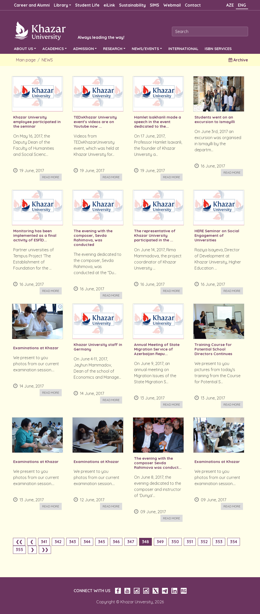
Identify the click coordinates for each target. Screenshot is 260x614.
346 (116, 541)
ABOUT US (23, 48)
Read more (50, 177)
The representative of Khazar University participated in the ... (154, 235)
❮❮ (19, 541)
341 (44, 541)
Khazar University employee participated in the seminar (37, 122)
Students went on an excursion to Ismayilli (214, 119)
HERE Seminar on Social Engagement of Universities (216, 235)
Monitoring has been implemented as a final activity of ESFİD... (34, 235)
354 (233, 541)
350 (175, 541)
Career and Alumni (32, 5)
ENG (242, 5)
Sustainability (132, 5)
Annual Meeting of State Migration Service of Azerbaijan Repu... (157, 349)
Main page (26, 59)
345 (101, 541)
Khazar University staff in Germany (98, 347)
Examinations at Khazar (36, 348)
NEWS (47, 59)
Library (61, 5)
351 (190, 541)
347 (130, 541)
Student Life (87, 5)
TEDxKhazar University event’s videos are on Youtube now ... (95, 122)
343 (72, 541)
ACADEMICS (53, 48)
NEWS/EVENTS (145, 48)
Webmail (172, 5)
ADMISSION (83, 48)
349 (160, 541)
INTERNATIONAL (183, 48)
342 (58, 541)
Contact (193, 5)
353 (218, 541)
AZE (230, 5)
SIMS (154, 5)
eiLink (109, 5)
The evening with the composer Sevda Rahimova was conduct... (158, 463)
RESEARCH (112, 48)
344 (87, 541)
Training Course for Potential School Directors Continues (213, 349)
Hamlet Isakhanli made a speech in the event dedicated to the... (157, 122)
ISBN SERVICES (218, 48)
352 (204, 541)
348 (145, 541)
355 (19, 549)
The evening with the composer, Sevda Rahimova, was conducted (93, 238)
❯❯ (45, 549)
